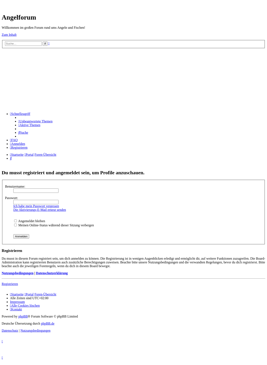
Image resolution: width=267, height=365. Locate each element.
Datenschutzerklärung (52, 273)
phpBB (23, 316)
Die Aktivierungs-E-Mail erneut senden (39, 210)
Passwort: (11, 198)
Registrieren (10, 284)
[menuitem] (35, 121)
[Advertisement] (133, 79)
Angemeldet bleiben (29, 221)
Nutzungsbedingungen (18, 273)
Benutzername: (15, 186)
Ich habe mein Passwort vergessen (36, 206)
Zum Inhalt (9, 34)
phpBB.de (47, 323)
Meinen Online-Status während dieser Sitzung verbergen (54, 225)
